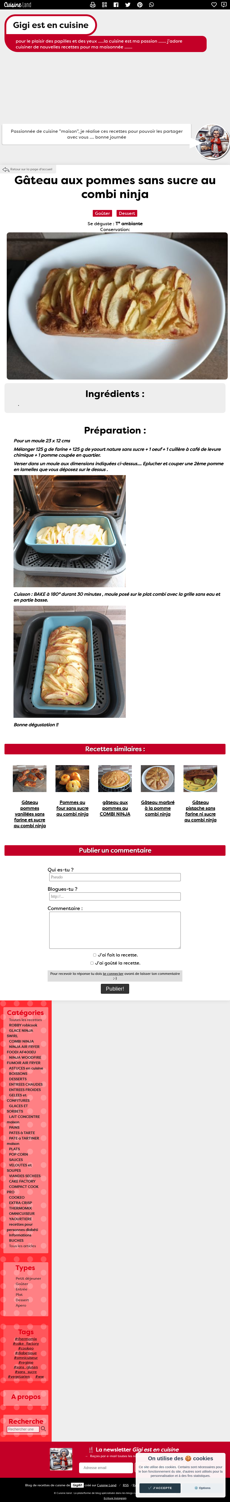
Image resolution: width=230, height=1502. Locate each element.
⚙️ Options (202, 1488)
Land (106, 1485)
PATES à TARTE (22, 1133)
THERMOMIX (20, 1208)
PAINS (14, 1127)
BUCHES (16, 1240)
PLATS (14, 1149)
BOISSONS (18, 1073)
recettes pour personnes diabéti (22, 1227)
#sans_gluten (26, 1367)
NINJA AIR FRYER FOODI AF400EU (23, 1049)
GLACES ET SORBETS (17, 1109)
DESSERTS (18, 1079)
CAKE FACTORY (22, 1181)
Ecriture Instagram (115, 1498)
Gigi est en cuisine (50, 25)
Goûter (22, 1284)
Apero (21, 1305)
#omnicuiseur (26, 1357)
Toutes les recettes (25, 1019)
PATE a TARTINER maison (23, 1141)
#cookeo (26, 1348)
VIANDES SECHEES (24, 1176)
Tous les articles (22, 1246)
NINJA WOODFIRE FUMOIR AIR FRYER (24, 1060)
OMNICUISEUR (22, 1213)
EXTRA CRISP (20, 1203)
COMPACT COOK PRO (22, 1189)
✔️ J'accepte (160, 1488)
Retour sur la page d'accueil (31, 169)
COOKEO (16, 1197)
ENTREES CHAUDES (25, 1084)
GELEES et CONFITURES (18, 1098)
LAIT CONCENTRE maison (23, 1119)
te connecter (113, 973)
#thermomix (26, 1338)
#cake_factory (26, 1343)
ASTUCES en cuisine (26, 1068)
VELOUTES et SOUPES (19, 1168)
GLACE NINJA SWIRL (20, 1033)
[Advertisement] (115, 88)
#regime (25, 1362)
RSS (126, 1485)
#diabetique (26, 1353)
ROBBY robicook (23, 1025)
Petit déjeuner (28, 1278)
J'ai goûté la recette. (115, 963)
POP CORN (18, 1154)
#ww (39, 1376)
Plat (19, 1294)
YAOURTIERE (20, 1219)
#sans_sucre (26, 1371)
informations (20, 1235)
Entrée (21, 1289)
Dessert (22, 1300)
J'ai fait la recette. (115, 955)
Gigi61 (77, 1485)
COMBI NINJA (21, 1041)
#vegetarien (19, 1376)
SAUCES (16, 1159)
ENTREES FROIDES (25, 1089)
